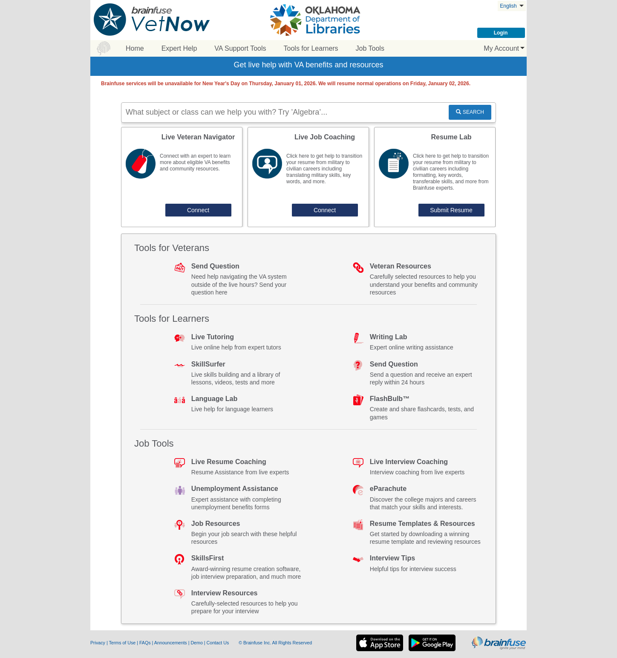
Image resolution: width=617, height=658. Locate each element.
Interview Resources (224, 593)
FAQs (145, 642)
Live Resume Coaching (228, 461)
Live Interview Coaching (409, 461)
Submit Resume (451, 210)
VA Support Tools (240, 48)
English (512, 6)
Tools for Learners (311, 48)
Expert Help (179, 48)
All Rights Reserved (292, 642)
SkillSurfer (208, 364)
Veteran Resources (400, 266)
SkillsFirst (207, 558)
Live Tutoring (212, 337)
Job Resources (215, 523)
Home (135, 48)
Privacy (98, 642)
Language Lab (214, 398)
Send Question (215, 266)
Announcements (171, 642)
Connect (198, 210)
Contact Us (219, 642)
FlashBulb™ (389, 398)
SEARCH (470, 112)
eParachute (388, 488)
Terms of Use (122, 642)
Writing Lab (388, 337)
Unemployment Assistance (234, 488)
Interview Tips (392, 558)
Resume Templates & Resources (422, 523)
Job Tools (370, 48)
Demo (197, 642)
